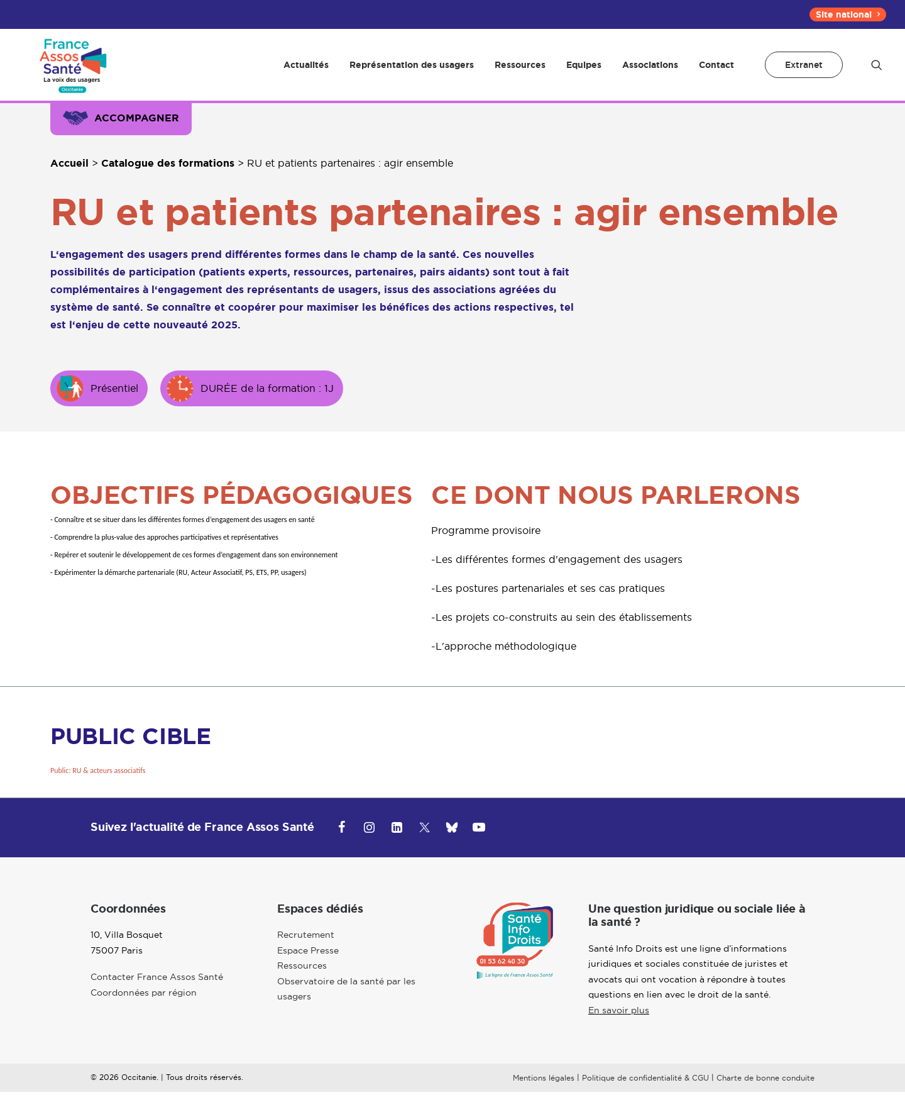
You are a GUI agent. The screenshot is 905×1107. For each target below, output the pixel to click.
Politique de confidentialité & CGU (645, 1093)
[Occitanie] (70, 72)
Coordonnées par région (143, 1008)
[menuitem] (848, 14)
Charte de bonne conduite (765, 1093)
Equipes (583, 72)
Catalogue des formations (167, 178)
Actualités (306, 72)
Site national (848, 14)
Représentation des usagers (411, 72)
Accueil (69, 178)
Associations (650, 72)
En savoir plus (618, 1025)
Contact (716, 72)
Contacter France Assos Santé (156, 992)
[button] (876, 72)
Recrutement (305, 950)
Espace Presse (308, 965)
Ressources (520, 72)
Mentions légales (543, 1093)
